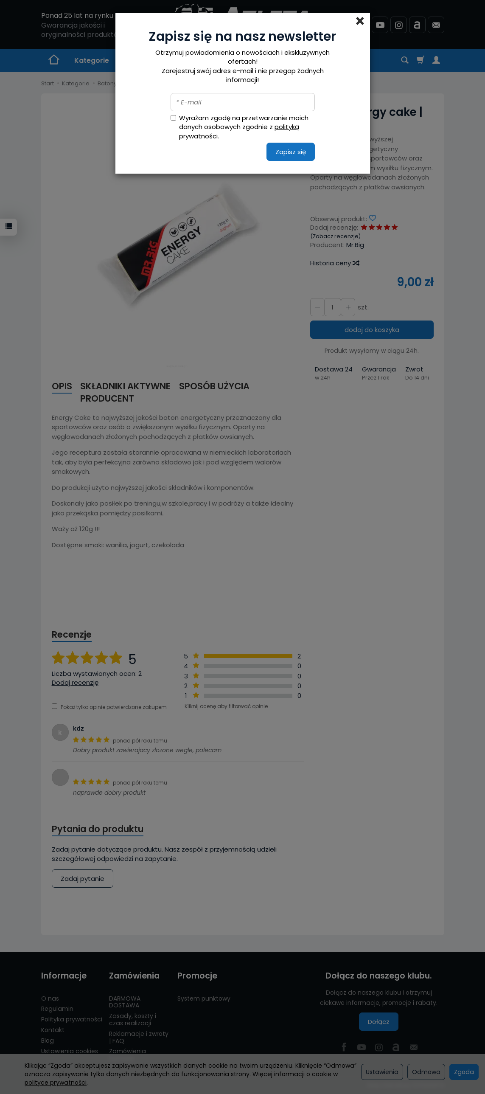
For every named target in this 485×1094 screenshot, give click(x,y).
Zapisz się (290, 151)
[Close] (360, 21)
